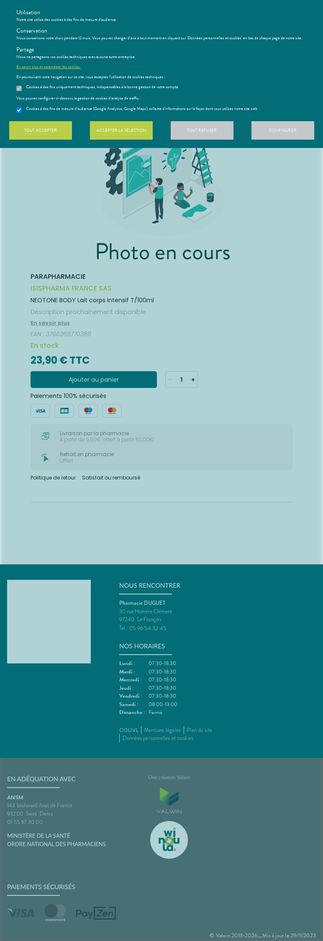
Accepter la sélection (121, 130)
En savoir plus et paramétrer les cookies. (48, 67)
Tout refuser (202, 130)
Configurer (283, 130)
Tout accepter (40, 130)
